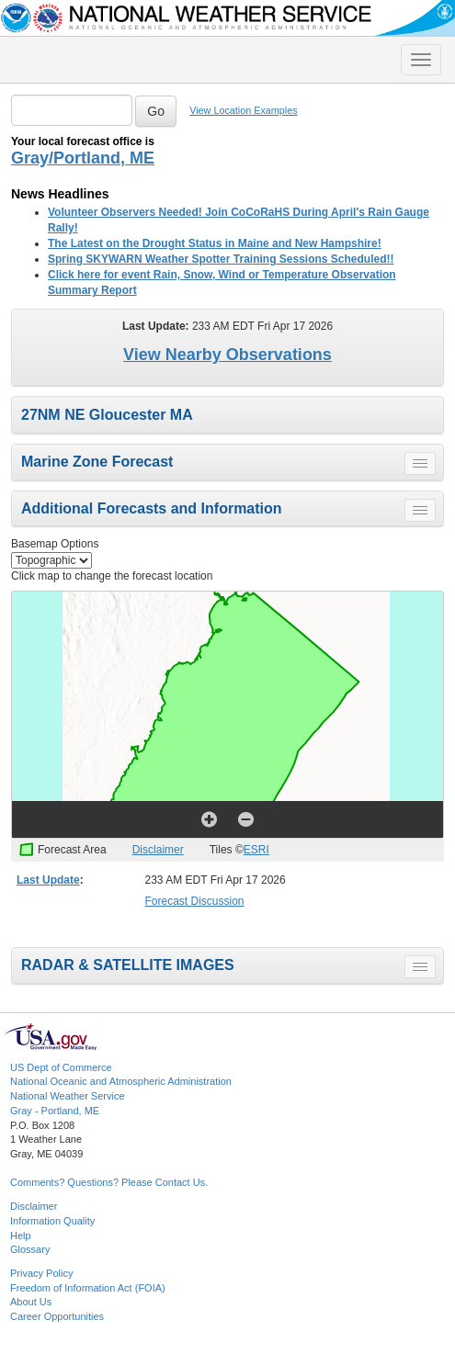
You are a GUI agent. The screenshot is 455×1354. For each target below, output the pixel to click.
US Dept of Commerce (61, 1067)
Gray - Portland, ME (54, 1110)
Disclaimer (158, 849)
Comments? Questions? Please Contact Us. (109, 1182)
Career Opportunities (57, 1316)
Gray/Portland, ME (82, 158)
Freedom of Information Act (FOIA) (87, 1287)
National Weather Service (67, 1095)
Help (20, 1235)
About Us (30, 1301)
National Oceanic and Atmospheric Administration (121, 1081)
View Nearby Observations (227, 354)
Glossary (30, 1249)
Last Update (48, 880)
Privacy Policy (41, 1273)
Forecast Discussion (195, 901)
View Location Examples (243, 110)
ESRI (256, 849)
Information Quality (52, 1220)
